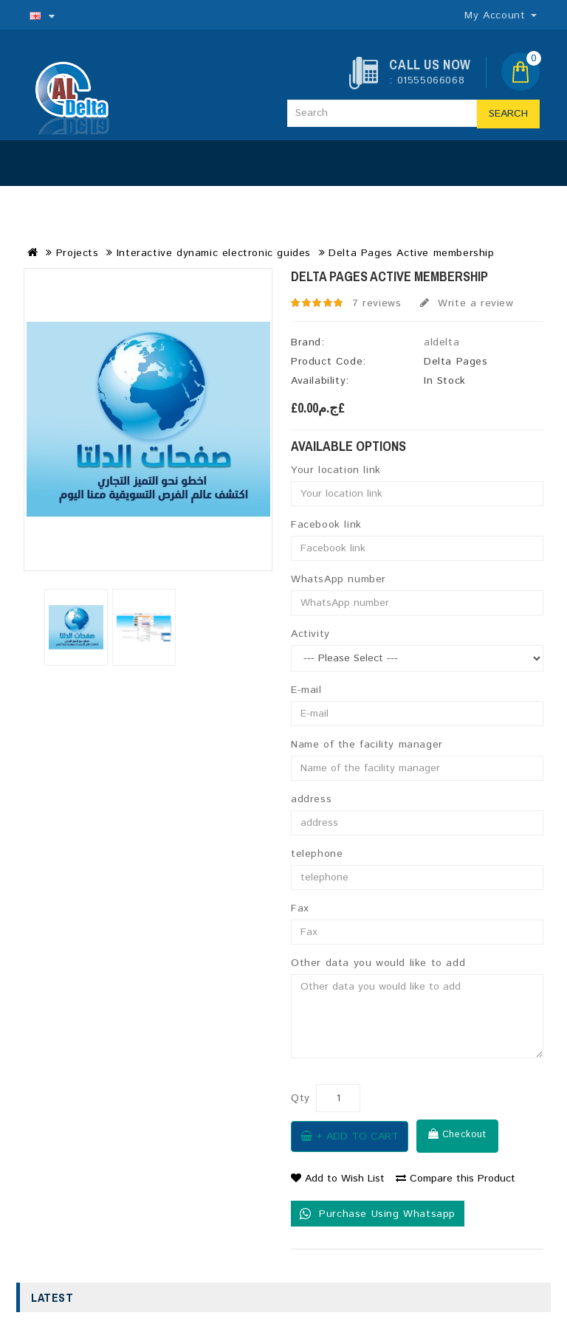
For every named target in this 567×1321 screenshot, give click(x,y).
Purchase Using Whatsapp (378, 1214)
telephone (317, 853)
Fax (300, 908)
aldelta (441, 342)
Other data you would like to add (378, 963)
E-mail (306, 690)
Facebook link (326, 524)
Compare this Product (455, 1178)
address (311, 799)
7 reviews (376, 303)
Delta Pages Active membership (411, 253)
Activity (310, 634)
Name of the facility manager (367, 744)
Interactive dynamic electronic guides (214, 253)
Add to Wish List (338, 1178)
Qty (300, 1098)
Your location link (336, 470)
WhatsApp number (338, 579)
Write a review (467, 303)
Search (508, 113)
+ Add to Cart (349, 1136)
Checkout (457, 1134)
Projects (77, 253)
